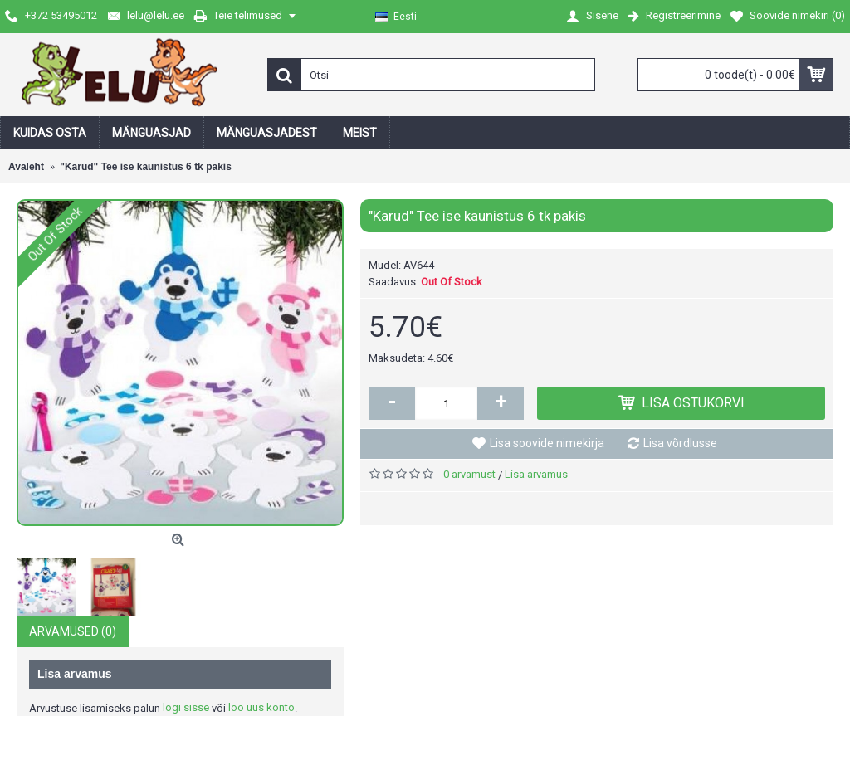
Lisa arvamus (536, 474)
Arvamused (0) (72, 631)
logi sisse (186, 707)
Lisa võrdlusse (680, 443)
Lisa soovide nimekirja (547, 443)
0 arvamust (469, 474)
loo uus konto (261, 707)
